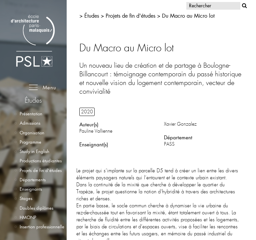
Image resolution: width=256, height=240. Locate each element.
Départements (33, 179)
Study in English (34, 151)
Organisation (32, 132)
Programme (30, 142)
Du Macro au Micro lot (188, 15)
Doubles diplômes (36, 208)
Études (91, 15)
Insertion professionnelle (42, 226)
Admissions (30, 123)
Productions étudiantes (41, 160)
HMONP (28, 217)
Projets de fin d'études (41, 170)
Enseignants (31, 189)
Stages (26, 198)
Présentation (31, 113)
